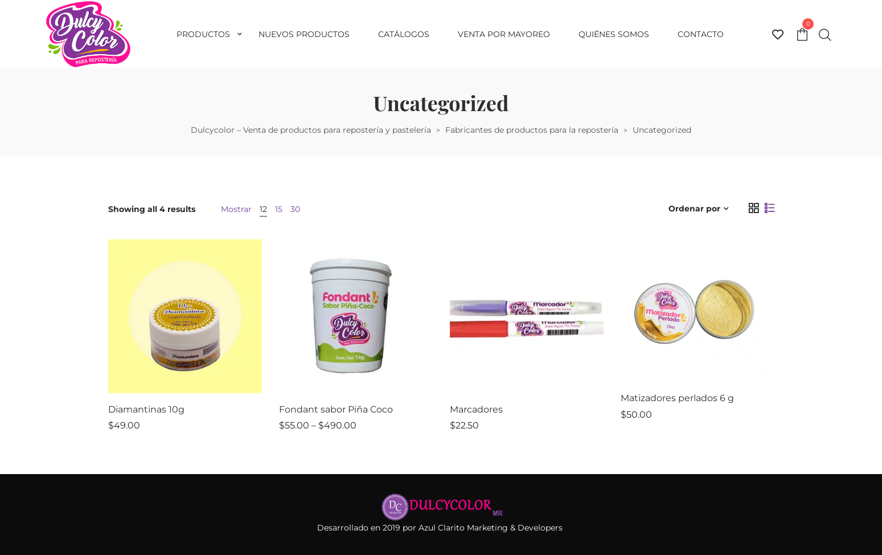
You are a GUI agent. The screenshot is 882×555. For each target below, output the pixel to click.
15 (278, 209)
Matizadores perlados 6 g (677, 398)
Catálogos (403, 34)
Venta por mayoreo (504, 34)
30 (295, 209)
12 (263, 209)
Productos (203, 34)
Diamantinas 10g (146, 409)
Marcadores (476, 409)
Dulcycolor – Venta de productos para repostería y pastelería (311, 130)
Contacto (701, 34)
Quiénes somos (614, 34)
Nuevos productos (304, 34)
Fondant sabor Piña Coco (336, 409)
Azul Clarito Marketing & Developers (492, 528)
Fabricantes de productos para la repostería (531, 130)
